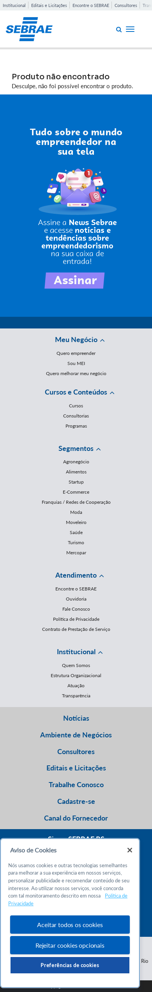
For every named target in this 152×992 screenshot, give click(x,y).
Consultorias (76, 416)
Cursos (76, 406)
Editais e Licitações (49, 5)
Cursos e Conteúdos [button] (76, 392)
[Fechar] (129, 850)
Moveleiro (76, 522)
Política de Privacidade (76, 619)
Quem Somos (76, 665)
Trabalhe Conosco (76, 784)
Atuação (76, 685)
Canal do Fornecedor (76, 818)
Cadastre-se (76, 801)
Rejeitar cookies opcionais (69, 945)
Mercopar (76, 552)
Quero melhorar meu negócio (76, 373)
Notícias (76, 718)
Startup (76, 482)
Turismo (76, 542)
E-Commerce (76, 492)
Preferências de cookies (70, 965)
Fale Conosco (76, 609)
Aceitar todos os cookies (70, 924)
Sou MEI (76, 363)
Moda (76, 512)
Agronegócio (76, 462)
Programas (76, 426)
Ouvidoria (76, 599)
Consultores (126, 5)
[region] (70, 913)
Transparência (76, 696)
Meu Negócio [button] (76, 339)
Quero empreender (76, 353)
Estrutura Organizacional (76, 675)
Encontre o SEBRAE (90, 5)
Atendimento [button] (76, 575)
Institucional (14, 5)
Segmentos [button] (76, 448)
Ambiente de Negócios (76, 734)
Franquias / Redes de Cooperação (76, 502)
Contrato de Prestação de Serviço (76, 629)
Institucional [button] (76, 651)
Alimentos (76, 472)
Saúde (76, 532)
